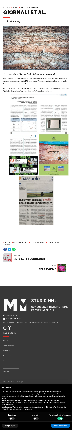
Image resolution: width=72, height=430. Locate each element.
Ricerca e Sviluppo (58, 242)
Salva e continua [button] (60, 426)
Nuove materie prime (21, 242)
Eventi (7, 7)
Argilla (8, 242)
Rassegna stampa (32, 7)
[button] (69, 387)
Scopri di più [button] (10, 426)
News (16, 7)
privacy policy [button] (6, 394)
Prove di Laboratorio (40, 242)
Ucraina (8, 244)
